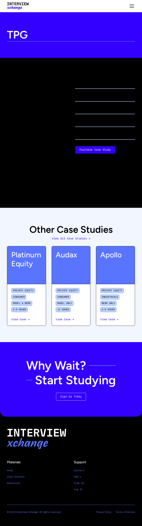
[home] (18, 6)
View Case (20, 319)
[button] (131, 6)
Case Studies (16, 476)
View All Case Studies (71, 238)
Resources (13, 483)
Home (10, 470)
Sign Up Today (71, 396)
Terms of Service (125, 512)
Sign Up (79, 483)
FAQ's (77, 476)
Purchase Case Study (95, 149)
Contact (79, 470)
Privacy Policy (103, 512)
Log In (78, 489)
